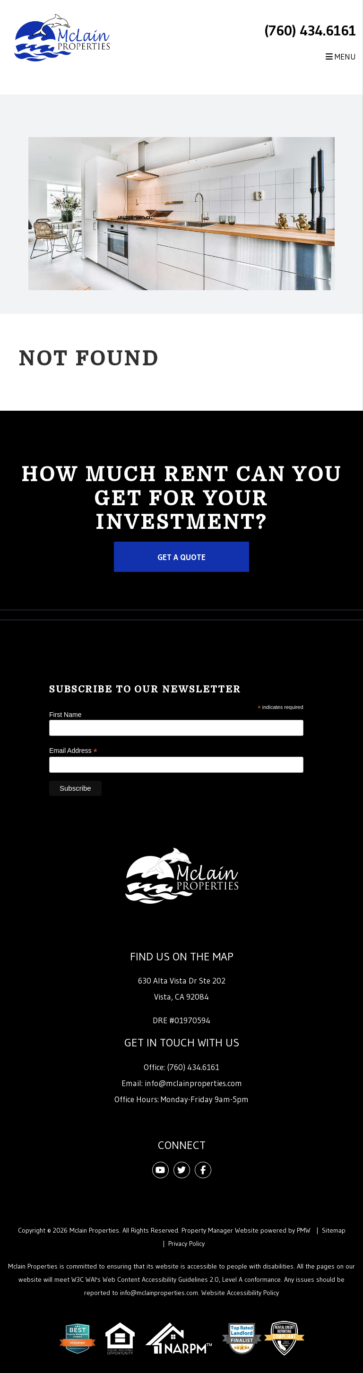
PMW (304, 1230)
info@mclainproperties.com (193, 1083)
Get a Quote (181, 557)
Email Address (73, 750)
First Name (65, 714)
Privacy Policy (186, 1243)
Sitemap (334, 1230)
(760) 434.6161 (310, 30)
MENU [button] (341, 56)
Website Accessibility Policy (240, 1292)
